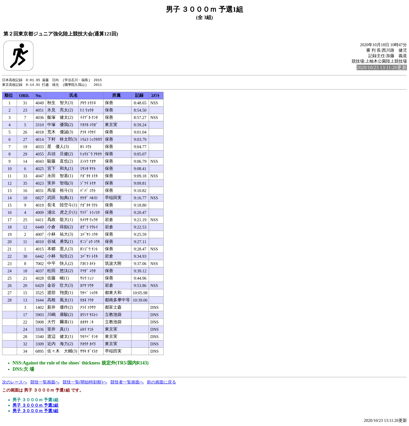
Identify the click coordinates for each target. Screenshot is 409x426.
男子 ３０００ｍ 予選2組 (35, 406)
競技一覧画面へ (44, 382)
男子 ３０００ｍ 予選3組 (35, 411)
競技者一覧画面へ (127, 382)
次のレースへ (14, 382)
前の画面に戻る (161, 382)
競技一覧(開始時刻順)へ (85, 382)
